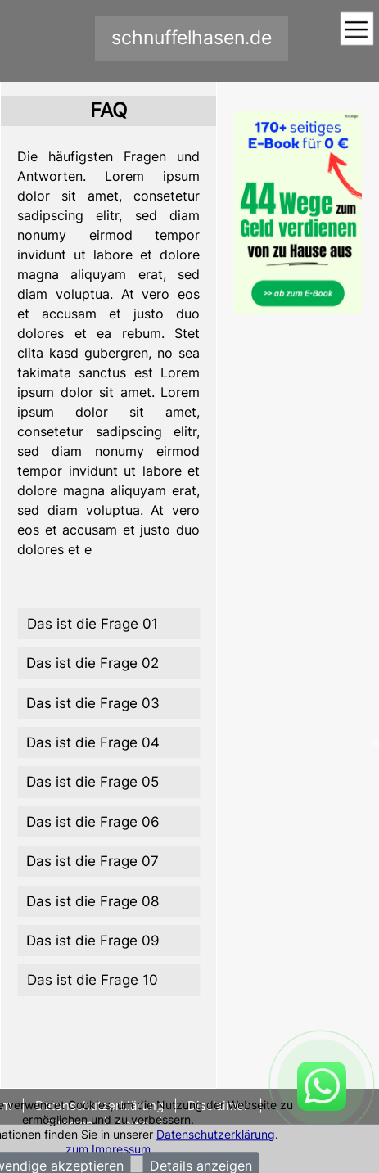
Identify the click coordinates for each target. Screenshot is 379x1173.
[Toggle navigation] (356, 29)
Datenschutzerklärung (215, 1134)
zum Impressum (108, 1149)
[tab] (108, 623)
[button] (108, 623)
